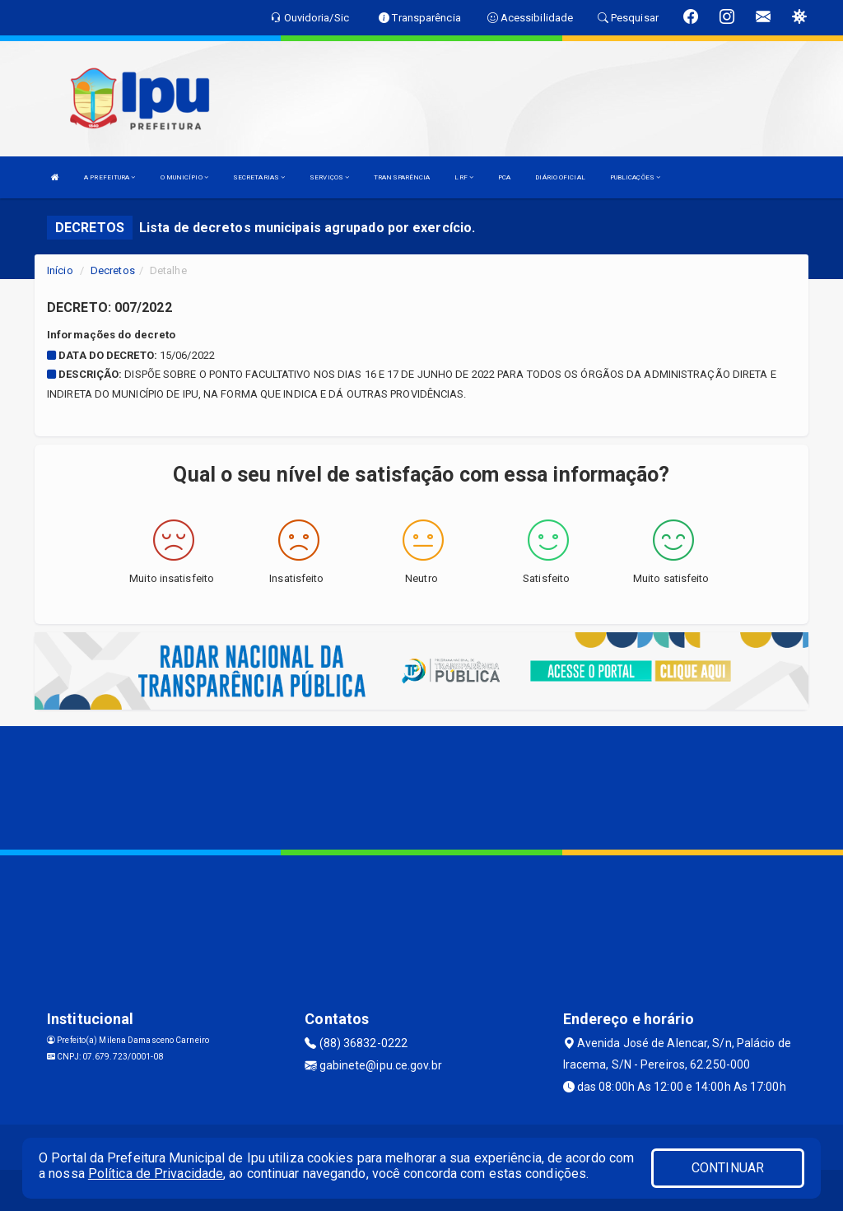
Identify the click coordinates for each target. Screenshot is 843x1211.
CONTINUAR (728, 1168)
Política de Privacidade (155, 1173)
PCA (504, 177)
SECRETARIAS (259, 177)
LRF (463, 177)
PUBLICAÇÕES (635, 177)
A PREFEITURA (109, 177)
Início (60, 270)
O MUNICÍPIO (184, 177)
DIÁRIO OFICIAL (560, 177)
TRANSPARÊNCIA (402, 177)
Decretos (113, 270)
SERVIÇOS (329, 177)
